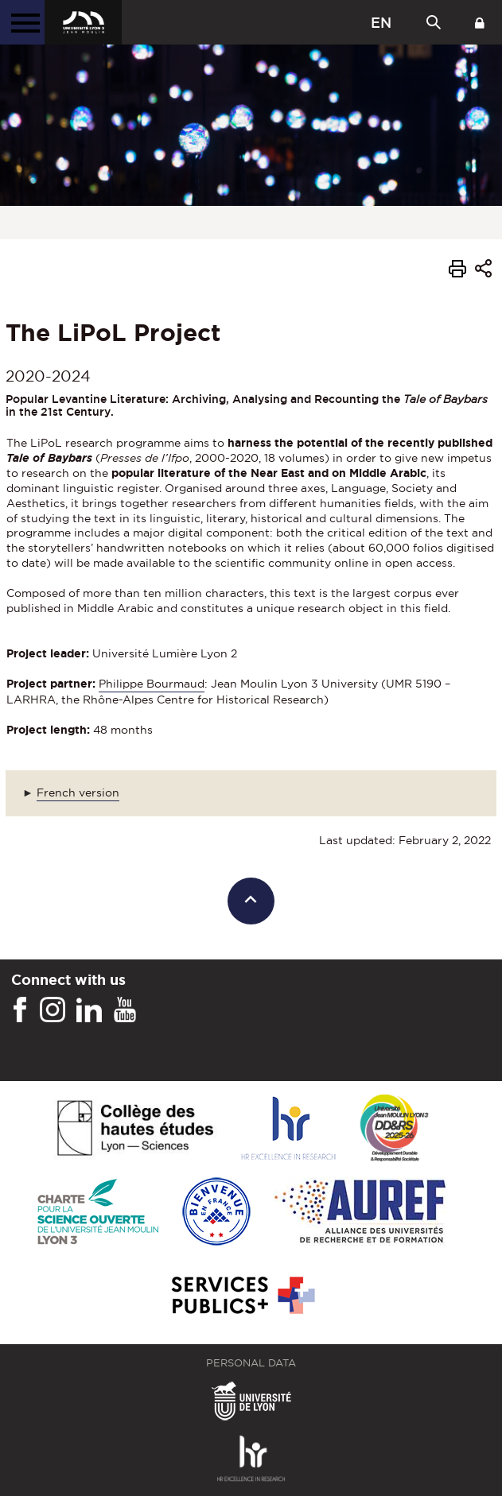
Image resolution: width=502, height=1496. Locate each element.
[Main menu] (22, 22)
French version (78, 792)
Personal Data (251, 1363)
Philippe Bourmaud (151, 683)
